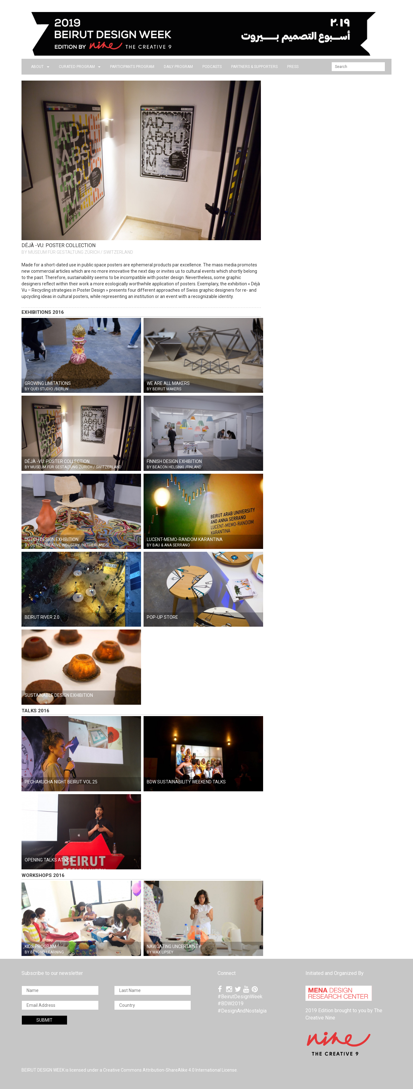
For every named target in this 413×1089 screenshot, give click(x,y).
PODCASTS (212, 66)
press (293, 66)
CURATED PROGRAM (80, 66)
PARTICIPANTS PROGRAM (132, 66)
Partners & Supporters (254, 66)
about (40, 66)
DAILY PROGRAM (178, 66)
